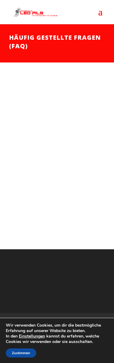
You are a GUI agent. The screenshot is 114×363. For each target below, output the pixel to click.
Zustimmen (21, 353)
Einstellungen (32, 336)
